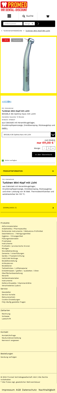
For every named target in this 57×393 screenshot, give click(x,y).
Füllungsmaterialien (10, 239)
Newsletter (6, 292)
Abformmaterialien (10, 226)
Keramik (5, 276)
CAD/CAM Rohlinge (10, 258)
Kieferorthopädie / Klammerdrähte (16, 283)
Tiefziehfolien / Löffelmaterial (14, 268)
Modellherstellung (9, 261)
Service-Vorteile (8, 295)
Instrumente (7, 243)
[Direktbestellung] (38, 23)
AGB (18, 390)
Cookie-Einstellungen (11, 300)
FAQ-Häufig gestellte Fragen (14, 302)
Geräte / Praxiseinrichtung (13, 256)
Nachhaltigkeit (47, 390)
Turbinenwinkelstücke (12, 31)
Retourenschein (8, 297)
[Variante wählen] (28, 134)
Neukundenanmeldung (11, 338)
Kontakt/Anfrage (9, 335)
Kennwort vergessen (10, 340)
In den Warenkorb (43, 154)
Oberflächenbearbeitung (12, 273)
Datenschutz (29, 390)
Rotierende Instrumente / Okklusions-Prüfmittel (22, 231)
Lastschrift (6, 319)
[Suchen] (28, 16)
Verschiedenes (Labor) (11, 286)
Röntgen (5, 248)
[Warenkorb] (46, 16)
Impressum (8, 390)
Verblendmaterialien (10, 278)
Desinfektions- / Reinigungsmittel (16, 234)
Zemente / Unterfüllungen (13, 253)
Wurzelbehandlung (10, 251)
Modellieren (7, 266)
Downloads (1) (10, 208)
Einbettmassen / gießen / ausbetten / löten (20, 271)
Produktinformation (13, 171)
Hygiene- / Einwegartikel (12, 236)
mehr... (5, 128)
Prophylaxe (6, 241)
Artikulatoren (7, 263)
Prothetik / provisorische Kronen (16, 246)
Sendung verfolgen (9, 357)
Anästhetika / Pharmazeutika (14, 229)
